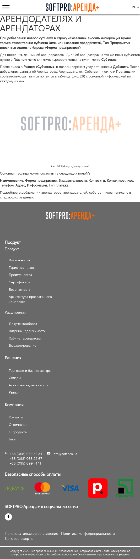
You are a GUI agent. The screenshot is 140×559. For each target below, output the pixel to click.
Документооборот (23, 324)
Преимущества (20, 275)
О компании (18, 424)
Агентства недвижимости (28, 385)
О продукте (18, 432)
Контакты (16, 417)
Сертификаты (19, 282)
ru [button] (135, 7)
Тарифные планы (22, 267)
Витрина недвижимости (27, 331)
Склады (15, 378)
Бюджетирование (22, 345)
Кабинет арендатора (25, 338)
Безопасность (19, 289)
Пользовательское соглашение (31, 534)
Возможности (19, 260)
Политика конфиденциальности (88, 534)
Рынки (14, 392)
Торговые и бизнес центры (30, 370)
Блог (12, 439)
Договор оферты (19, 539)
